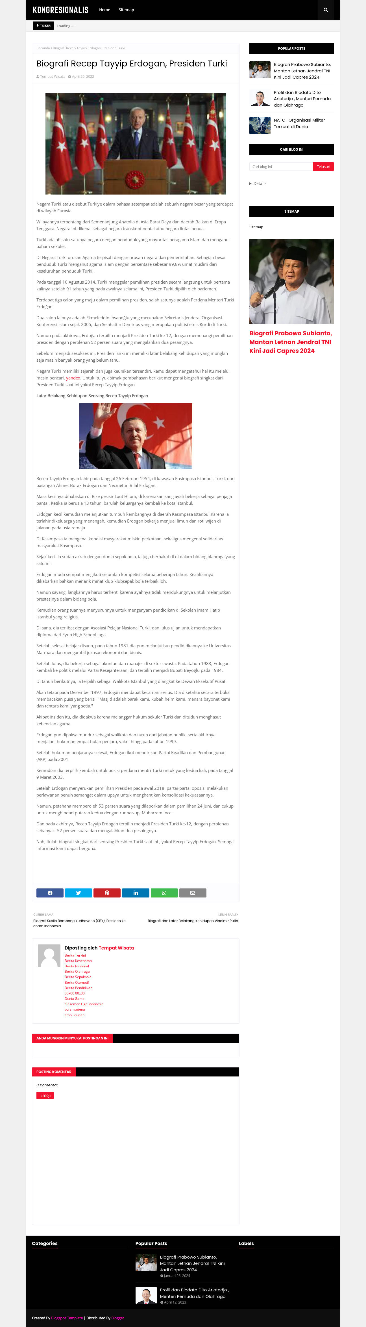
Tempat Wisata (52, 76)
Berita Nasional (77, 966)
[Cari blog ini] (281, 166)
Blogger (117, 1317)
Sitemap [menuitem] (126, 9)
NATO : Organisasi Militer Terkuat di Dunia (299, 123)
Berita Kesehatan (78, 960)
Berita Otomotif (77, 982)
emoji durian (74, 1015)
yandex (73, 378)
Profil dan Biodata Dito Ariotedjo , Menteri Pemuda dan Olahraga (302, 98)
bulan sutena (75, 1009)
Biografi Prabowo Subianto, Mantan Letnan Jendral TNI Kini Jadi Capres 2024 (302, 70)
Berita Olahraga (77, 971)
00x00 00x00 (75, 993)
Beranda (43, 48)
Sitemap (256, 226)
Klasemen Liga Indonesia (84, 1004)
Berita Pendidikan (78, 987)
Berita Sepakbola (78, 976)
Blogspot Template (67, 1317)
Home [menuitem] (104, 9)
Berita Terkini (75, 955)
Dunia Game (74, 998)
